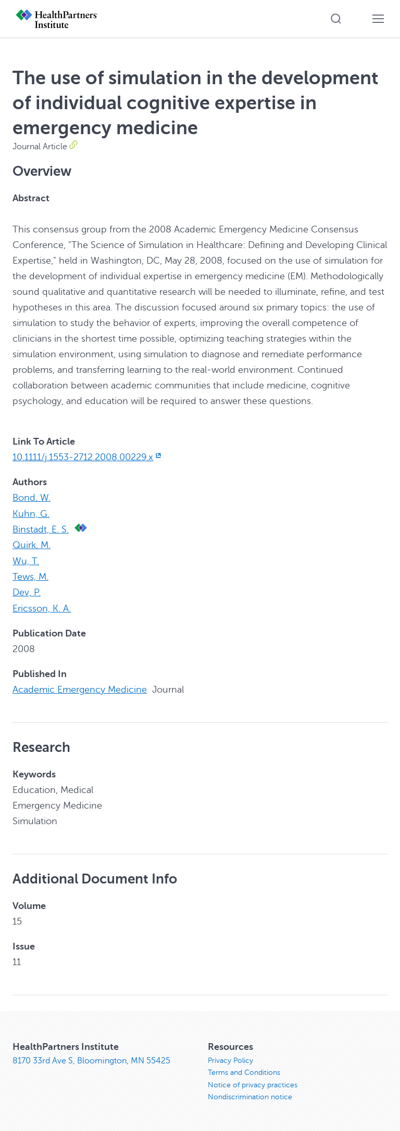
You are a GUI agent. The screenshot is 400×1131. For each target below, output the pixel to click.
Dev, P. (26, 591)
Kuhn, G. (30, 513)
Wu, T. (25, 560)
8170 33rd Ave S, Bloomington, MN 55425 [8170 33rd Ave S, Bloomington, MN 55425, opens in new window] (91, 1059)
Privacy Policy (230, 1059)
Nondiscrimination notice (250, 1096)
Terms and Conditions (244, 1071)
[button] (336, 18)
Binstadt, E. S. (40, 529)
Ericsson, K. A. (41, 607)
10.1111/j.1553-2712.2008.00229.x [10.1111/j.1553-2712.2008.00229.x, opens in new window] (87, 457)
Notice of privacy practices (252, 1084)
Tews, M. (30, 575)
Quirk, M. (31, 544)
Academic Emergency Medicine (79, 688)
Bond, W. (31, 497)
